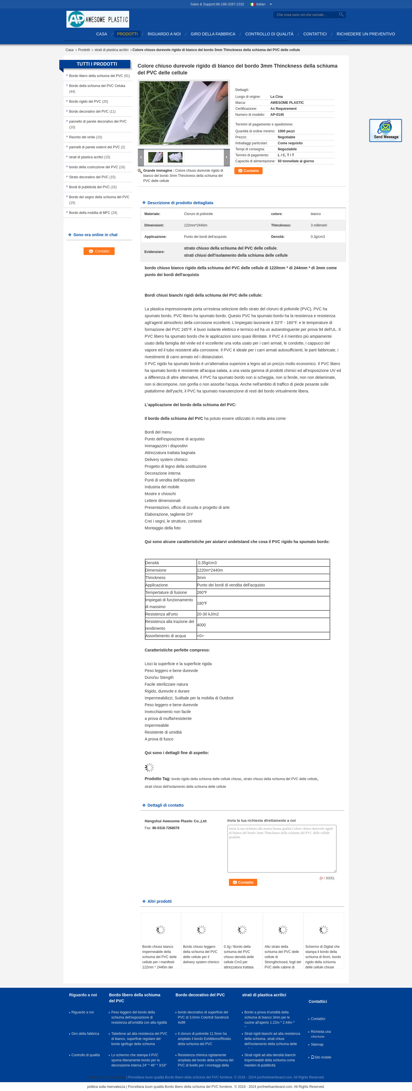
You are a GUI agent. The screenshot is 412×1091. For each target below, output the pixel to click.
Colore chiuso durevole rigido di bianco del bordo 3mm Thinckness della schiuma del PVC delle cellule (183, 176)
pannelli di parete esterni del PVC (94, 147)
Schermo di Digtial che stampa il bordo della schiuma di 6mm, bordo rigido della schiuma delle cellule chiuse (323, 957)
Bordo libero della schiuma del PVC (96, 76)
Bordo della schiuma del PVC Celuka (97, 86)
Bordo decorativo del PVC (89, 112)
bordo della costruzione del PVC (93, 167)
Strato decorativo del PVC (89, 177)
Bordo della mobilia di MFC (89, 213)
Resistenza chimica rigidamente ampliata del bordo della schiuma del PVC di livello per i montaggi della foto (206, 1061)
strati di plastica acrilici (111, 50)
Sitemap (317, 1045)
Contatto (251, 171)
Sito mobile (321, 1057)
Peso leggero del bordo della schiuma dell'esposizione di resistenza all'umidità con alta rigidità (139, 1017)
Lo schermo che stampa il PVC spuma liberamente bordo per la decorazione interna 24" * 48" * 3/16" (139, 1060)
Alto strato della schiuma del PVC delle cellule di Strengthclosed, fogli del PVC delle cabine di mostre (283, 959)
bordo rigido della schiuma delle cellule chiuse (206, 779)
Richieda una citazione (321, 1034)
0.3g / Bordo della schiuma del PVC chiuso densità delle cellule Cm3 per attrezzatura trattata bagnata (239, 959)
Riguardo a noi (164, 34)
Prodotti (127, 34)
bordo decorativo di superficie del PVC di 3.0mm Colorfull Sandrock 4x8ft (203, 1017)
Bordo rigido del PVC (85, 102)
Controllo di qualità (269, 34)
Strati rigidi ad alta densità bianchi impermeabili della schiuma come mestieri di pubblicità (269, 1060)
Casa (101, 34)
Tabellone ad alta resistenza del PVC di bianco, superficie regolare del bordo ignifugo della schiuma (139, 1039)
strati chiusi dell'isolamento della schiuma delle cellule (185, 787)
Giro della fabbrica (213, 34)
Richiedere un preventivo (366, 34)
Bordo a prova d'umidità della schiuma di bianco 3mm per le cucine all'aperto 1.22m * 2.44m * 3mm (269, 1018)
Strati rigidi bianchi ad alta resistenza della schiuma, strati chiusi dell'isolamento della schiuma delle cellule (272, 1040)
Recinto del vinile (82, 137)
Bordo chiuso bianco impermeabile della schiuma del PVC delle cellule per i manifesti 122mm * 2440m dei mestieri (159, 959)
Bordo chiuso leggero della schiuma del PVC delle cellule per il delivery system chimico (201, 954)
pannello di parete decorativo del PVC (98, 122)
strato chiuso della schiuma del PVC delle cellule (280, 779)
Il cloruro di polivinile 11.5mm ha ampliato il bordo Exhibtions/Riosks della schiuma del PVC (204, 1039)
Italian (264, 4)
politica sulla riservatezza (106, 1077)
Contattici (315, 34)
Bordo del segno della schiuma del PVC (99, 197)
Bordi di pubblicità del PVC (89, 187)
